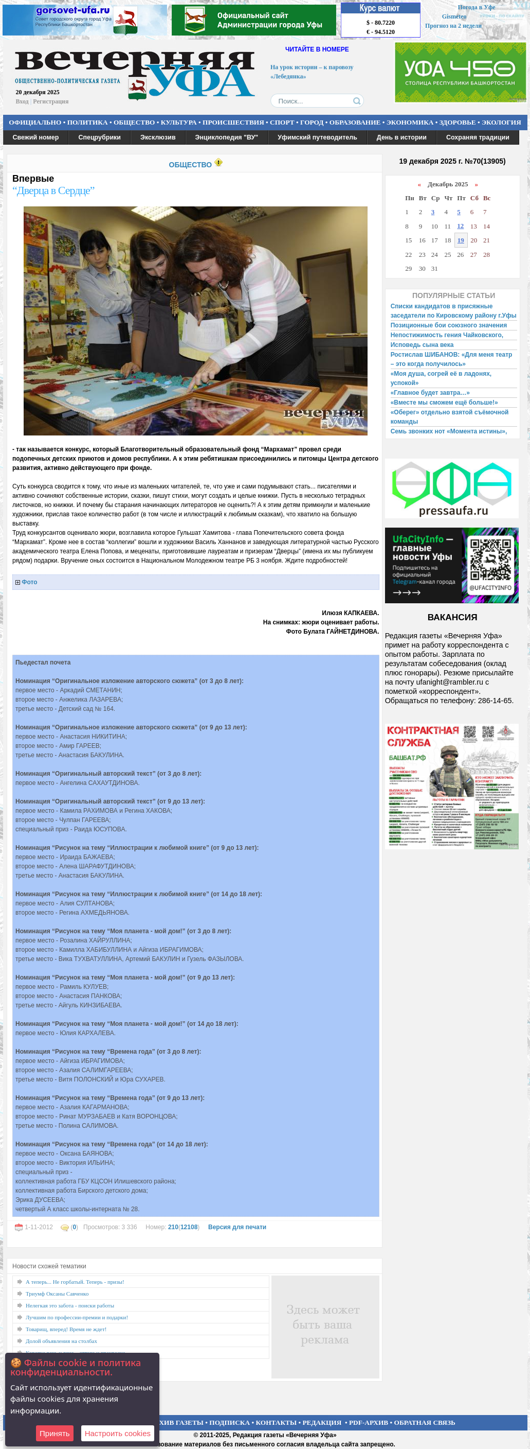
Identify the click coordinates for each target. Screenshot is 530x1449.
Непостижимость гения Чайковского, (447, 335)
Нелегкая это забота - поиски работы (70, 1305)
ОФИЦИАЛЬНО (35, 122)
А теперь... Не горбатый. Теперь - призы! (75, 1282)
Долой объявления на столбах (61, 1341)
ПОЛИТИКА (87, 122)
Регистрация (50, 101)
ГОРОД (311, 122)
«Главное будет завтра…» (430, 392)
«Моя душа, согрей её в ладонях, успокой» (441, 378)
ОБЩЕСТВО (134, 122)
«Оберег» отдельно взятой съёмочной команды (450, 417)
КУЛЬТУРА (179, 122)
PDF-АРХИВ (368, 1422)
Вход (22, 101)
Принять (55, 1433)
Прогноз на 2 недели (453, 25)
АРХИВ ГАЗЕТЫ (177, 1422)
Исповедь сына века (422, 344)
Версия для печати (237, 1227)
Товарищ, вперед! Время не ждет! (66, 1329)
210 (173, 1227)
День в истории (402, 137)
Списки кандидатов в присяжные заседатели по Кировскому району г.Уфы (454, 311)
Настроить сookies (118, 1433)
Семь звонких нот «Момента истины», (449, 431)
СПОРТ (282, 122)
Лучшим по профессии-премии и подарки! (77, 1317)
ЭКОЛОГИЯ (501, 122)
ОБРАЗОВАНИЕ (355, 122)
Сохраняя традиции (477, 137)
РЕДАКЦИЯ (321, 1422)
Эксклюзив (158, 137)
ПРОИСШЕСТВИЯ (233, 122)
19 (461, 240)
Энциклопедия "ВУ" (227, 137)
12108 (188, 1227)
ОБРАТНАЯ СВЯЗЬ (424, 1422)
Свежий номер (36, 137)
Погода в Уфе (476, 7)
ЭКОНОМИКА (410, 122)
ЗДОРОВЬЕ (458, 122)
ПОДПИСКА (229, 1422)
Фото (29, 582)
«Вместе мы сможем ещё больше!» (444, 402)
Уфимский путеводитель (317, 137)
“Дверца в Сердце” (53, 190)
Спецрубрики (99, 137)
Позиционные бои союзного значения (449, 325)
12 (460, 226)
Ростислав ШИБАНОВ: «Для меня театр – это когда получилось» (452, 359)
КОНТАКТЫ (276, 1422)
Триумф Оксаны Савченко (57, 1293)
